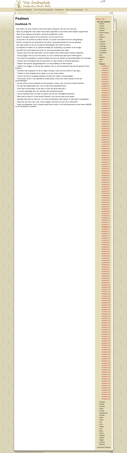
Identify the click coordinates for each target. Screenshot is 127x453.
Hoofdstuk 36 (106, 144)
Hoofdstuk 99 (106, 285)
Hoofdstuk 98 (106, 282)
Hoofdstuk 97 (106, 280)
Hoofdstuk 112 (106, 314)
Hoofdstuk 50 (106, 175)
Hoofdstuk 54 (106, 184)
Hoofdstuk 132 (106, 358)
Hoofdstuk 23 (106, 115)
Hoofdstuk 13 (106, 92)
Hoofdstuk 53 (106, 182)
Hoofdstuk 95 (106, 276)
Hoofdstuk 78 (106, 238)
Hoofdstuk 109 (106, 307)
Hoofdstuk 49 (106, 173)
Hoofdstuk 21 (106, 110)
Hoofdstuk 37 (106, 146)
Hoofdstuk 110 (106, 309)
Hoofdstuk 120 (106, 332)
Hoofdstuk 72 (106, 224)
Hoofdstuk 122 (106, 336)
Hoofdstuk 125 (106, 343)
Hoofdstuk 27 (106, 124)
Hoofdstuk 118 (106, 327)
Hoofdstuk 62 (106, 202)
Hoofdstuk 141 (106, 379)
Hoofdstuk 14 (106, 95)
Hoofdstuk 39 (106, 151)
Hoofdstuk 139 (106, 374)
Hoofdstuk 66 (106, 211)
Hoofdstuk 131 (106, 356)
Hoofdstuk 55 (106, 186)
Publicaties (21, 13)
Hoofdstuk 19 (106, 106)
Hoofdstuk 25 (106, 119)
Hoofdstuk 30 (106, 130)
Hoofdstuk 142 (106, 381)
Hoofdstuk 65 (106, 209)
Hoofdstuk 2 (105, 68)
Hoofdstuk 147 (106, 392)
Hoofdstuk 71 (106, 222)
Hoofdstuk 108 (106, 305)
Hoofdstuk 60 (106, 198)
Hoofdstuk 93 (106, 271)
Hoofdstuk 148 (106, 394)
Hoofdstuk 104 (106, 296)
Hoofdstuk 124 (106, 341)
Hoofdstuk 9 (105, 84)
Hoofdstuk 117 (106, 325)
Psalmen (51, 13)
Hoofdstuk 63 (106, 204)
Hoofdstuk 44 (106, 162)
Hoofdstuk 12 (106, 90)
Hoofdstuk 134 (106, 363)
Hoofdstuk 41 (106, 155)
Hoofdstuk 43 (106, 160)
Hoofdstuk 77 (106, 235)
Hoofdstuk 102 (106, 291)
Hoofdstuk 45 (106, 164)
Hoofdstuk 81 (106, 244)
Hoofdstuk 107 (106, 303)
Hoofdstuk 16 (106, 99)
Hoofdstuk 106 (106, 300)
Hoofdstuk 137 (106, 370)
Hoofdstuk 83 (106, 249)
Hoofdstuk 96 (106, 278)
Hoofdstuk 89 (106, 262)
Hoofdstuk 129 (106, 352)
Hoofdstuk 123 (106, 338)
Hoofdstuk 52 (106, 180)
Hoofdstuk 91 (106, 267)
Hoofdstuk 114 (106, 318)
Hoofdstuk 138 (106, 372)
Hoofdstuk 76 (106, 233)
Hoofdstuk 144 (106, 385)
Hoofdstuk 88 (106, 260)
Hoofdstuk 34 (106, 139)
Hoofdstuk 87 (106, 258)
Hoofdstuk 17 (106, 101)
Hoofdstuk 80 (106, 242)
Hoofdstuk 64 (106, 206)
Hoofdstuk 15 (106, 97)
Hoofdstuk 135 (106, 365)
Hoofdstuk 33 (106, 137)
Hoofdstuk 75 (106, 231)
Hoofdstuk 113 (106, 316)
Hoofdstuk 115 (106, 320)
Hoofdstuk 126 (106, 345)
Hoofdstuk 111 (106, 311)
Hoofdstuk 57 (106, 191)
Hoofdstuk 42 (106, 157)
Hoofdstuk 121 (106, 334)
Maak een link (100, 19)
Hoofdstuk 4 (105, 72)
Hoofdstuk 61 (106, 200)
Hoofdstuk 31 (106, 133)
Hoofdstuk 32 (106, 135)
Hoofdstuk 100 (106, 287)
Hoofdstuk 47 (106, 168)
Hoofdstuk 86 (106, 256)
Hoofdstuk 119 (106, 329)
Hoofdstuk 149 (106, 396)
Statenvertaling (41, 13)
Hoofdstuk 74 (106, 229)
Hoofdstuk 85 (106, 253)
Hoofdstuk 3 (105, 70)
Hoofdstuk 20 (106, 108)
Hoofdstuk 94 (106, 273)
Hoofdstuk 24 (106, 117)
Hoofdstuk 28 (106, 126)
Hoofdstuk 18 (106, 104)
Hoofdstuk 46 (106, 166)
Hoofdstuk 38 (106, 148)
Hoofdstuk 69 (106, 218)
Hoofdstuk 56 (106, 189)
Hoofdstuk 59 (106, 195)
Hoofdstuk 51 (106, 177)
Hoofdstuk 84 (106, 251)
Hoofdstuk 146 (106, 390)
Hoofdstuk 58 (106, 193)
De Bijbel (30, 13)
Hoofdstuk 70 (106, 220)
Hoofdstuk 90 (106, 265)
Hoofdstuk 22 (106, 113)
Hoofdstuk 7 (105, 79)
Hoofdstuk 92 (106, 269)
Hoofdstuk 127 (106, 347)
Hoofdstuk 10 (106, 86)
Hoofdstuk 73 (106, 227)
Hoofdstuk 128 (106, 349)
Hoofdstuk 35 (106, 142)
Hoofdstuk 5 (105, 75)
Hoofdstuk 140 (106, 376)
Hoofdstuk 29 (106, 128)
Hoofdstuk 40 (106, 153)
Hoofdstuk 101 (106, 289)
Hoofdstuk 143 (106, 383)
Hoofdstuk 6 (105, 77)
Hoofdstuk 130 (106, 354)
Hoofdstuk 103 (106, 294)
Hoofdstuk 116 (106, 323)
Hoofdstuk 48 (106, 171)
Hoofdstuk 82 (106, 247)
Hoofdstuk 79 (106, 240)
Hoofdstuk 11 (106, 88)
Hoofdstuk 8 (105, 81)
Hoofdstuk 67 (106, 213)
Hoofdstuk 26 (106, 122)
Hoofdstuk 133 (106, 361)
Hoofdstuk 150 (106, 399)
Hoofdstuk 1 (105, 66)
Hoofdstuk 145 (106, 387)
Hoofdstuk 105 (106, 298)
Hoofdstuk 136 (106, 367)
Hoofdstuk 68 (106, 215)
